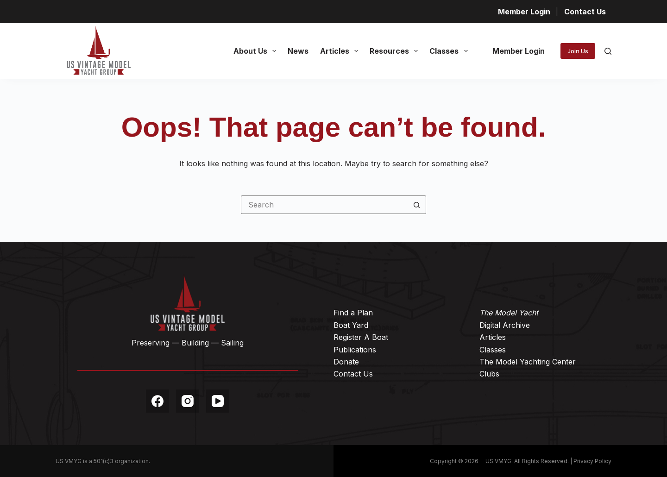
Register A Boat (361, 337)
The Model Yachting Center (527, 361)
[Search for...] (324, 204)
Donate (346, 361)
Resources (396, 50)
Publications (355, 349)
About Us (256, 50)
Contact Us (585, 11)
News (298, 51)
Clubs (489, 373)
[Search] (607, 51)
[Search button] (417, 204)
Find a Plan (353, 312)
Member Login (524, 11)
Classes (450, 50)
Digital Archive (504, 325)
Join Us (577, 51)
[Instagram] (187, 401)
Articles (341, 50)
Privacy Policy (592, 461)
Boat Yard (351, 325)
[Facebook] (157, 401)
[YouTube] (217, 401)
